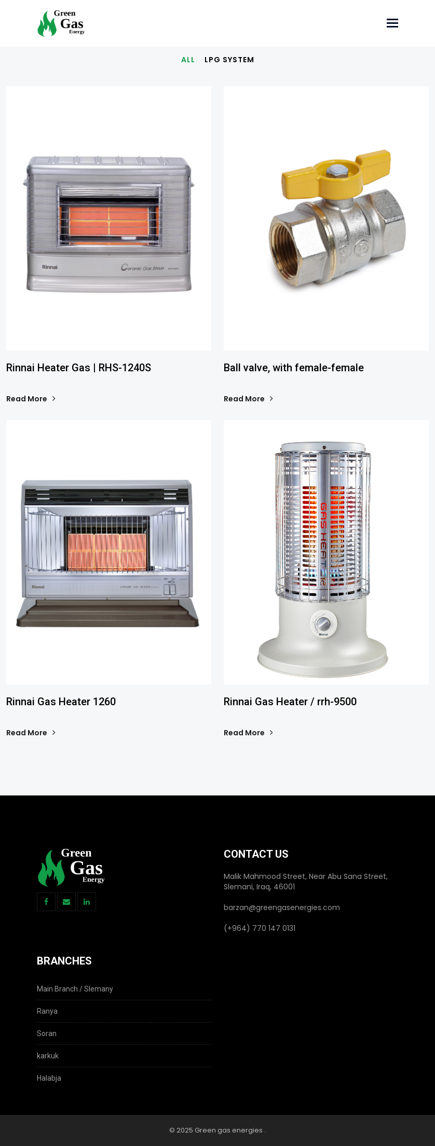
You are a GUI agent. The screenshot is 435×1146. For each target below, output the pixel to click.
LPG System (229, 59)
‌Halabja (49, 1078)
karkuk (48, 1056)
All (188, 59)
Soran (47, 1033)
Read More (30, 399)
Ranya (47, 1011)
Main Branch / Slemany (75, 989)
